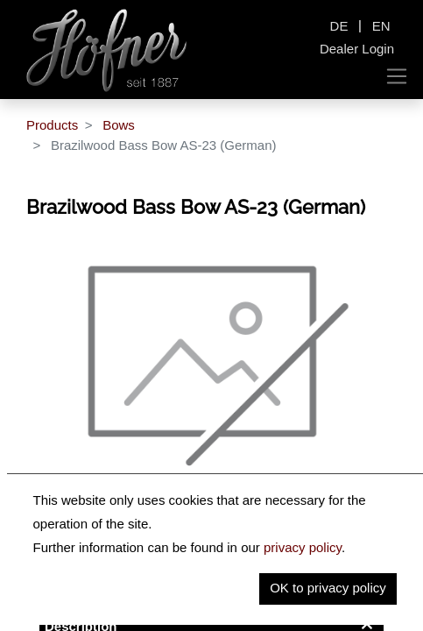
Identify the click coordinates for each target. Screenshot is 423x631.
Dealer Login (357, 48)
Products (52, 124)
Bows (118, 124)
